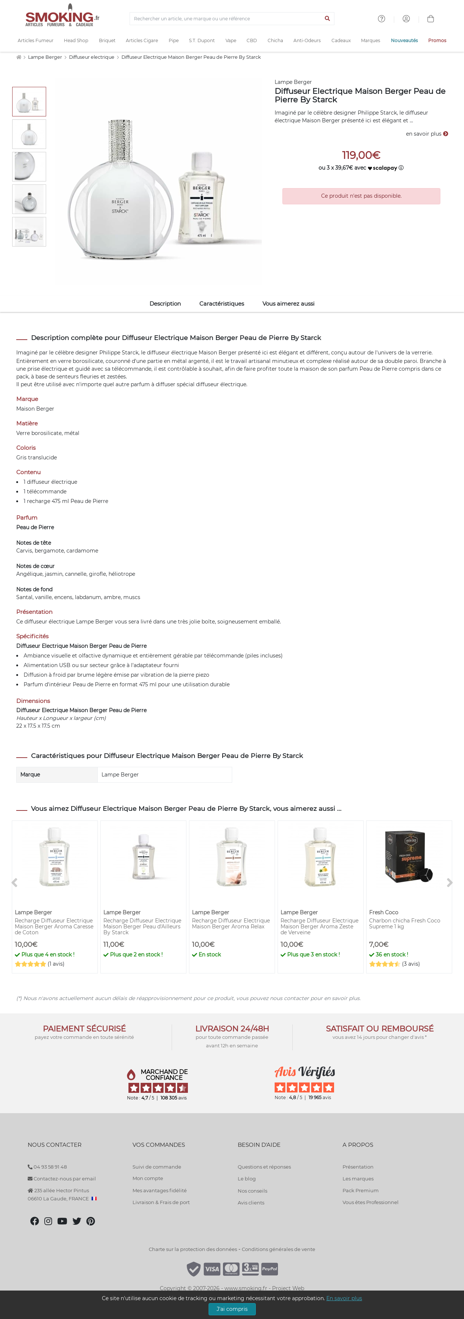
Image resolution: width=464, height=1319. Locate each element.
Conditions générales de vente (278, 1249)
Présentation (358, 1167)
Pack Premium (361, 1190)
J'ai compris (232, 1309)
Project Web (288, 1288)
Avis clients (251, 1203)
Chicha (275, 40)
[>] (450, 883)
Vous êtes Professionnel (371, 1202)
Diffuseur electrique (92, 57)
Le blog (247, 1179)
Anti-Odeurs (307, 40)
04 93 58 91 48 (47, 1167)
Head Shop (76, 40)
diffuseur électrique (172, 352)
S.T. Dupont (202, 40)
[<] (14, 883)
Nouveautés (404, 40)
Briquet (107, 40)
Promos (437, 40)
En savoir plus (344, 1298)
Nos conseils (252, 1191)
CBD (252, 40)
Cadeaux (341, 40)
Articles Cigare (142, 40)
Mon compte (148, 1178)
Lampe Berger (45, 57)
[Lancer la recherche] (327, 19)
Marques (370, 40)
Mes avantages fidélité (160, 1190)
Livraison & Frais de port (161, 1202)
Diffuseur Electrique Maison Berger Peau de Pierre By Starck (191, 57)
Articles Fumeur (36, 40)
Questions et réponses (264, 1167)
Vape (231, 40)
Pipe (174, 40)
